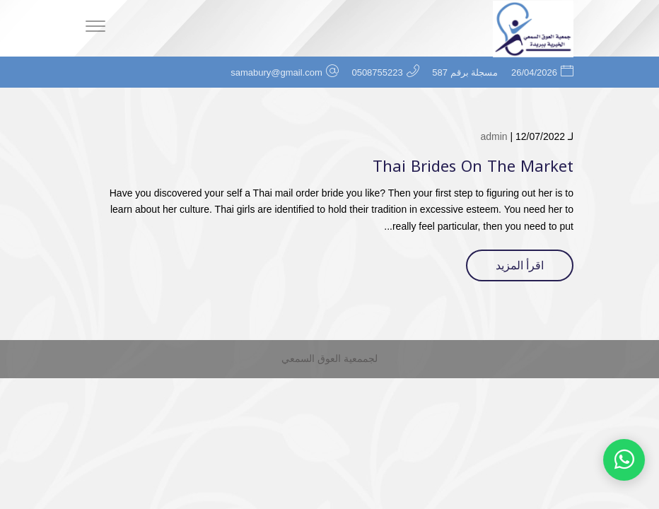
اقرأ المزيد (520, 265)
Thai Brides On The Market (473, 167)
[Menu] (95, 28)
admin (493, 136)
